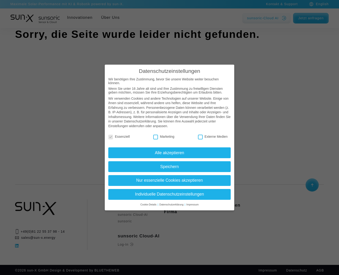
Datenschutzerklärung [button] (171, 204)
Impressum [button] (192, 204)
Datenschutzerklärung (140, 121)
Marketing (163, 136)
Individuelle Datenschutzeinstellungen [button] (169, 194)
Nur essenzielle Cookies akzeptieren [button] (169, 180)
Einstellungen (118, 126)
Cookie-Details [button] (148, 204)
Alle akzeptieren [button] (169, 152)
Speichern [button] (169, 166)
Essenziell (119, 136)
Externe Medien (213, 136)
